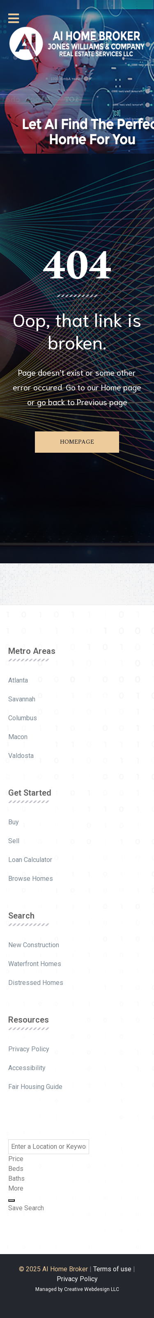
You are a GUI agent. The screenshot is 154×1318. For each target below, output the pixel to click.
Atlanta (18, 680)
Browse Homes (30, 878)
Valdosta (21, 756)
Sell (13, 841)
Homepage (77, 442)
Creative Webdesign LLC (91, 1289)
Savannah (21, 699)
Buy (13, 822)
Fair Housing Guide (35, 1087)
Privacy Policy (28, 1049)
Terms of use (112, 1269)
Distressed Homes (35, 983)
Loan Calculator (30, 860)
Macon (18, 737)
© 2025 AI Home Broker (53, 1269)
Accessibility (27, 1068)
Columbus (22, 718)
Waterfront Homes (34, 964)
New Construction (33, 945)
